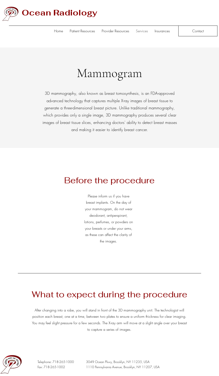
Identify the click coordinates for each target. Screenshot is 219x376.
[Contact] (197, 31)
